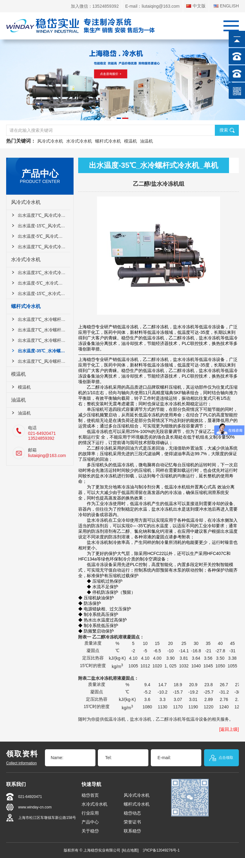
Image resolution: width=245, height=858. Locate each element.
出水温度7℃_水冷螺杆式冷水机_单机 (40, 319)
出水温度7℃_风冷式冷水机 (40, 215)
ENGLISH (226, 6)
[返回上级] (229, 729)
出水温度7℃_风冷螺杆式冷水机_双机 (40, 361)
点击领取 (221, 758)
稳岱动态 (132, 813)
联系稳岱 (132, 830)
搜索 (227, 130)
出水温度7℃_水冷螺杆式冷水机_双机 (40, 330)
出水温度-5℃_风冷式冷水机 (40, 236)
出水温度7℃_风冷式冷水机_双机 (40, 246)
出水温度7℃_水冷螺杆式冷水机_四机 (40, 340)
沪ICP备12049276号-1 (161, 850)
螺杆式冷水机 (108, 141)
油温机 (146, 141)
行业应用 (90, 813)
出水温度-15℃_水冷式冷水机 (40, 293)
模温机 (130, 141)
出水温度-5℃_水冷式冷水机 (40, 283)
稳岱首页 (90, 795)
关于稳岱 (90, 830)
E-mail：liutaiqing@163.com (152, 6)
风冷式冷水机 (50, 141)
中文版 (196, 6)
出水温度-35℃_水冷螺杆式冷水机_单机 (40, 350)
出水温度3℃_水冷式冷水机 (40, 272)
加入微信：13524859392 (95, 6)
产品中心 (90, 822)
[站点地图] (130, 850)
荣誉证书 (132, 822)
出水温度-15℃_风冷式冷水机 (40, 225)
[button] (119, 118)
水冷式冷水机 (79, 141)
